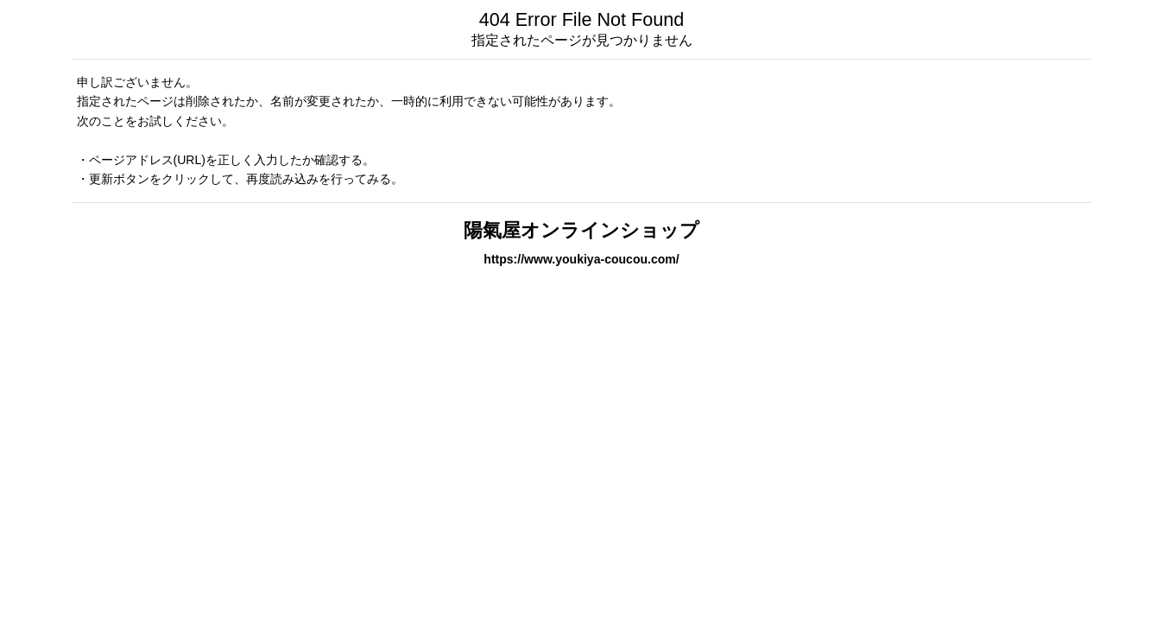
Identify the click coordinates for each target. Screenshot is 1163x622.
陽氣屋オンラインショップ (581, 230)
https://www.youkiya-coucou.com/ (581, 259)
